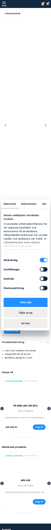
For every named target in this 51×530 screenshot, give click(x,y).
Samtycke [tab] (10, 203)
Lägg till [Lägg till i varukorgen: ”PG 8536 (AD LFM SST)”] (39, 427)
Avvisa (25, 323)
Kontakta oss (12, 331)
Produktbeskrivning (13, 342)
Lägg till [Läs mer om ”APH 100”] (39, 501)
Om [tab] (44, 203)
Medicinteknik (13, 13)
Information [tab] (28, 203)
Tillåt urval (25, 312)
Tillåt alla (25, 302)
